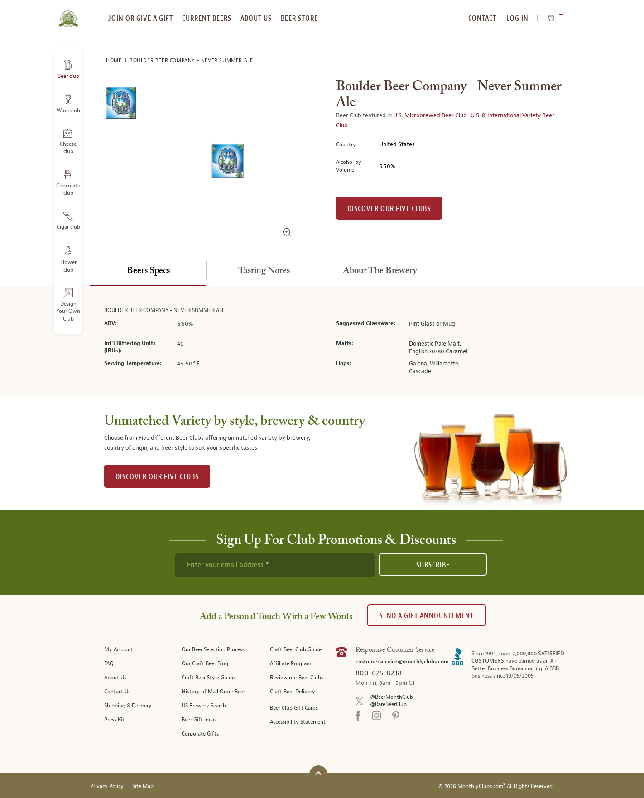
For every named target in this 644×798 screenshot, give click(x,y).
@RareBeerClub (388, 704)
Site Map (143, 786)
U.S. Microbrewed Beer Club (430, 115)
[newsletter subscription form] (275, 565)
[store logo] (68, 13)
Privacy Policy (107, 786)
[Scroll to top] (318, 773)
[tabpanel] (322, 341)
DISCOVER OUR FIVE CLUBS (157, 477)
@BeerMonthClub (391, 697)
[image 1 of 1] (120, 104)
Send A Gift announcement (427, 616)
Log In (518, 18)
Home (114, 60)
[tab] (148, 271)
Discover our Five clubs (389, 208)
